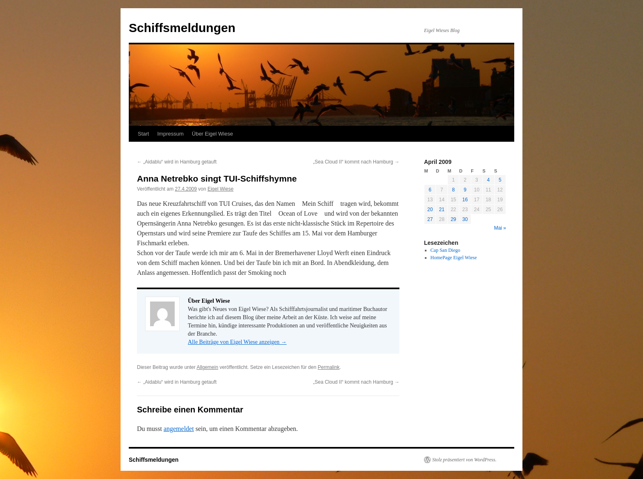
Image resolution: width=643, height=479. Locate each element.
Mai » (500, 228)
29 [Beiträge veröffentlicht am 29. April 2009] (453, 219)
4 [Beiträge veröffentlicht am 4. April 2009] (488, 180)
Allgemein (207, 367)
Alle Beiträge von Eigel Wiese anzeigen (237, 342)
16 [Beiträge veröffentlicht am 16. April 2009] (464, 200)
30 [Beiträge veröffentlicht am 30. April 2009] (464, 219)
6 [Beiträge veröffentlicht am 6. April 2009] (430, 190)
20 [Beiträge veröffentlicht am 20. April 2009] (430, 209)
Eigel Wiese (220, 189)
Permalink (329, 367)
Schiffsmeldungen (182, 28)
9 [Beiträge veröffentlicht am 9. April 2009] (465, 190)
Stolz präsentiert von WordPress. (464, 460)
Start (143, 134)
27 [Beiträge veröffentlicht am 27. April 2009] (430, 219)
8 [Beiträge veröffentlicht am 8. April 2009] (453, 190)
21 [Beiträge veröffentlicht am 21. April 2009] (441, 209)
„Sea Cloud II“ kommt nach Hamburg (356, 162)
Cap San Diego (446, 250)
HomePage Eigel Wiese (454, 257)
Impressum (170, 134)
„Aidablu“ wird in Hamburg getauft (177, 162)
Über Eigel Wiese (212, 134)
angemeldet (179, 428)
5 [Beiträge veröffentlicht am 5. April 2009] (500, 180)
